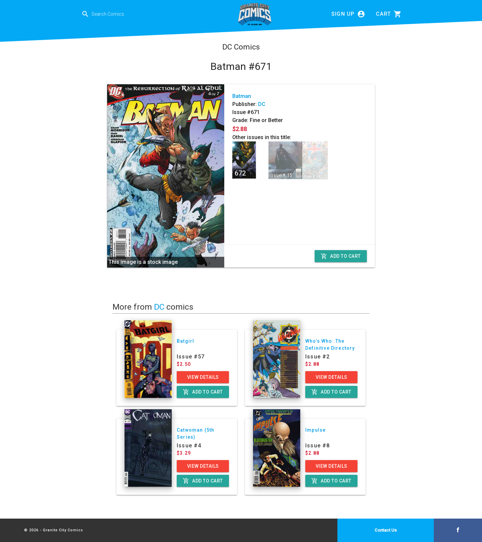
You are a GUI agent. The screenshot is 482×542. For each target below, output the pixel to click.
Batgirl (185, 341)
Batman (241, 96)
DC (261, 104)
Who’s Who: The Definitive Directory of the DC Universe (330, 348)
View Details (203, 377)
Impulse (315, 430)
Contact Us (386, 530)
